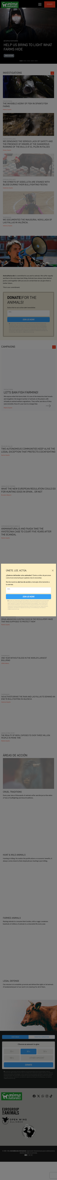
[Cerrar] (52, 570)
